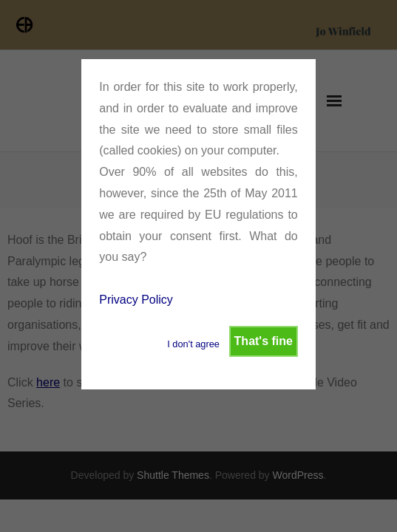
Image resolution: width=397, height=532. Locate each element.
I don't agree (193, 343)
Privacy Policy (136, 299)
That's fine (263, 341)
